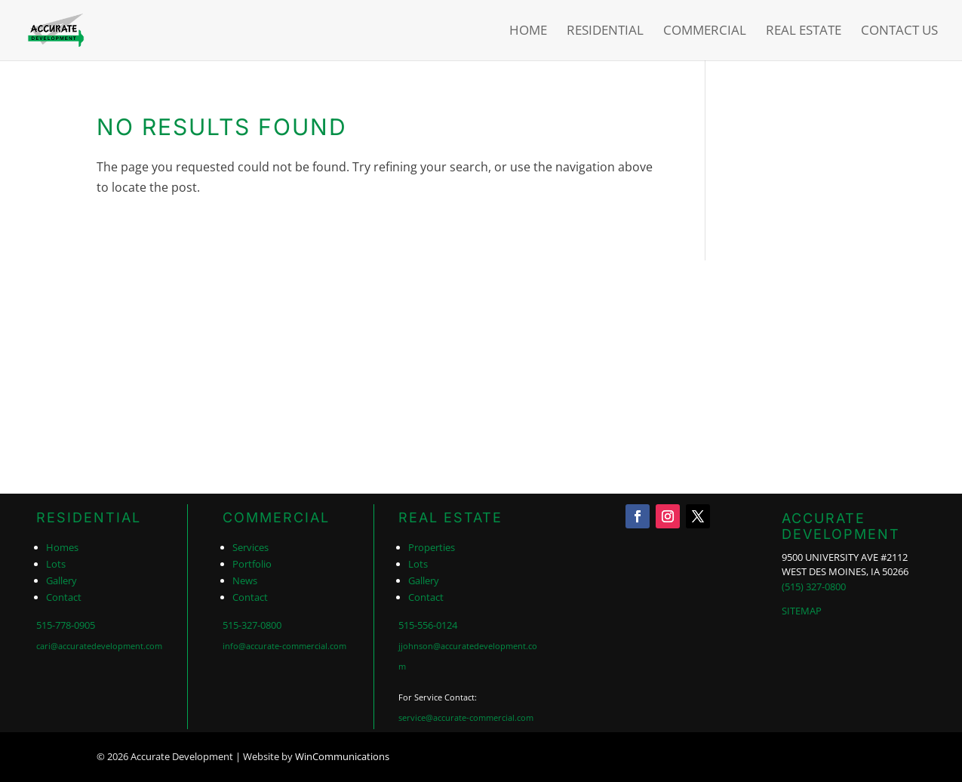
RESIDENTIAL (88, 517)
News (244, 580)
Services (250, 547)
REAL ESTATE (450, 517)
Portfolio (252, 564)
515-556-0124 (427, 625)
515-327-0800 (252, 625)
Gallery (61, 580)
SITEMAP (802, 610)
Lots (56, 564)
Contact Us (899, 31)
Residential (605, 31)
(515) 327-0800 (814, 586)
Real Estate (803, 31)
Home (528, 31)
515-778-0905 (65, 625)
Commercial (704, 31)
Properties (431, 547)
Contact (63, 597)
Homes (62, 547)
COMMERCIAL (276, 517)
